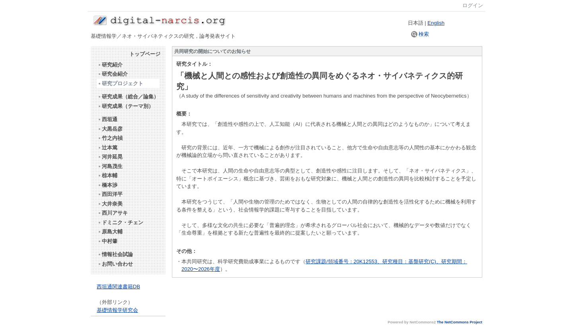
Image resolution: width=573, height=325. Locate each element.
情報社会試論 (115, 254)
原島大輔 (110, 232)
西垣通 (107, 119)
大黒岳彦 (110, 129)
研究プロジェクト (120, 83)
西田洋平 (110, 194)
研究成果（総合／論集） (128, 97)
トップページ (144, 54)
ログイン (472, 5)
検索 (420, 34)
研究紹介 (110, 65)
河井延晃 (110, 157)
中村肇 (107, 241)
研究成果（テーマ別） (125, 106)
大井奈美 (110, 204)
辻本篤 (107, 148)
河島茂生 (110, 166)
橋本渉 (107, 185)
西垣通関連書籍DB (118, 287)
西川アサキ (112, 213)
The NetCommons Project (459, 322)
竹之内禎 (110, 138)
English (435, 23)
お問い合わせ (115, 264)
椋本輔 (107, 175)
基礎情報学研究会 (117, 310)
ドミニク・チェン (120, 222)
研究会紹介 (112, 74)
